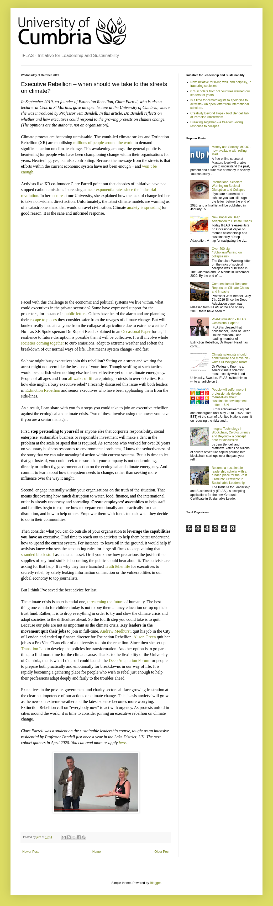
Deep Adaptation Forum (129, 660)
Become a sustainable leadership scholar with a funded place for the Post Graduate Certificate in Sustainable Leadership (229, 475)
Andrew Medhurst (115, 631)
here (122, 742)
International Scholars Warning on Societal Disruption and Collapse (228, 186)
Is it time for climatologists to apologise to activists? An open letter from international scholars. (219, 104)
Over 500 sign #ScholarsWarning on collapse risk (227, 252)
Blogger (155, 883)
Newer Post (30, 852)
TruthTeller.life (117, 566)
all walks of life (81, 378)
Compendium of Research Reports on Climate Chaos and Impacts (230, 287)
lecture (57, 195)
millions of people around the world (103, 142)
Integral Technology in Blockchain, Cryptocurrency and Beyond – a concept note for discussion (231, 434)
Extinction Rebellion (42, 390)
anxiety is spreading (144, 207)
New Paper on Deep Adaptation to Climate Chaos (232, 219)
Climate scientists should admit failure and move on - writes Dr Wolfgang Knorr (231, 358)
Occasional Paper (136, 331)
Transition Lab (33, 649)
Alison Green (144, 637)
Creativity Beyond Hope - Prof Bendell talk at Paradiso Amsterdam (219, 115)
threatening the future (105, 602)
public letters (75, 313)
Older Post (161, 852)
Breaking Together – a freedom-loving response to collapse (216, 124)
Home (96, 852)
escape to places (43, 319)
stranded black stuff (37, 554)
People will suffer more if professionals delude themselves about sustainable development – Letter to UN (230, 397)
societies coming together (42, 343)
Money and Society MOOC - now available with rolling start (231, 150)
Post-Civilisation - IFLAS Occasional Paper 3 (229, 321)
